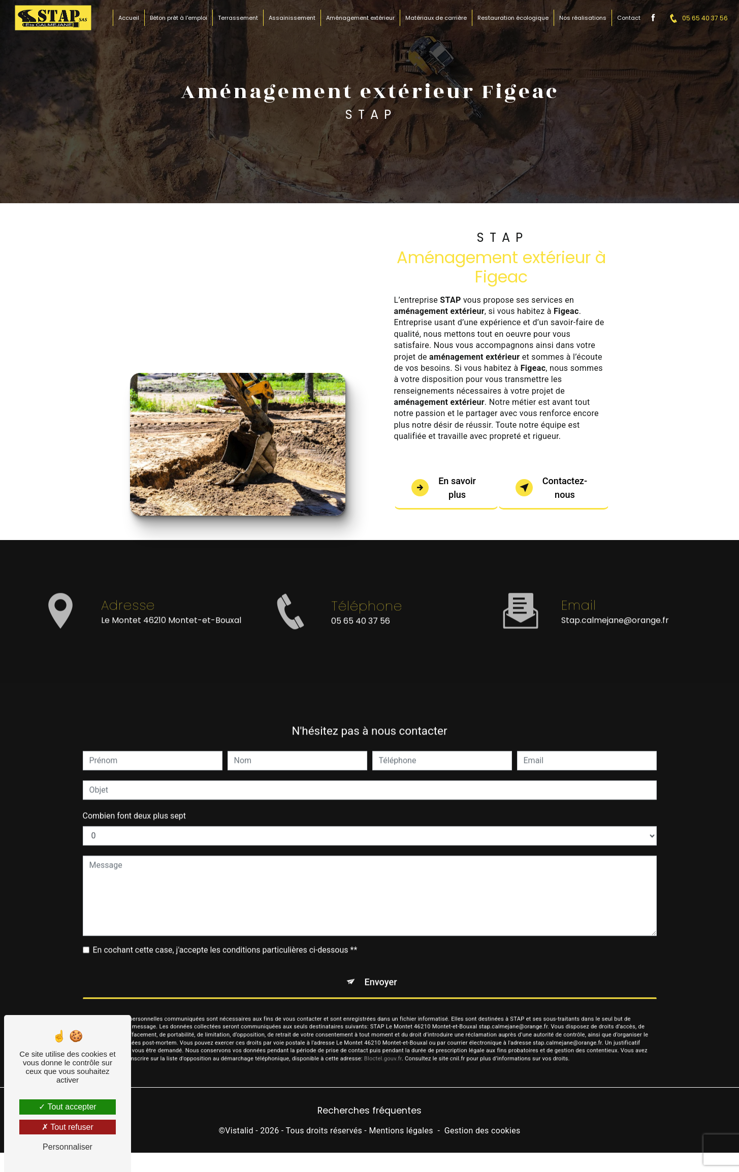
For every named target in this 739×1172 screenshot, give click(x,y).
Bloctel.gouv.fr (383, 1050)
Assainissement (291, 18)
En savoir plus (446, 488)
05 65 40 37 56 (695, 18)
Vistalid (239, 1134)
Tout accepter (67, 1106)
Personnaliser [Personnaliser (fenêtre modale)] (67, 1147)
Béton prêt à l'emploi (177, 18)
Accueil (127, 18)
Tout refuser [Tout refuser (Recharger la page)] (67, 1127)
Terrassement (237, 18)
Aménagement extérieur (359, 18)
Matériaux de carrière (435, 18)
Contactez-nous (554, 488)
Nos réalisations (581, 18)
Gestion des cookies (482, 1134)
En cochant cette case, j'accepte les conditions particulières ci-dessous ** (225, 938)
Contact (627, 18)
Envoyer (381, 971)
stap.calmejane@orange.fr (615, 609)
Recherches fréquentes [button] (369, 1114)
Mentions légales (401, 1134)
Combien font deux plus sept (134, 804)
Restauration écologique (512, 18)
